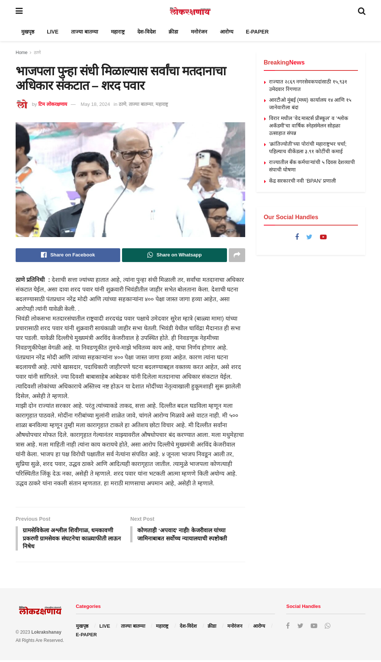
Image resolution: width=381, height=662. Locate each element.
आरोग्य (226, 32)
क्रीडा (173, 32)
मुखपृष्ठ (27, 32)
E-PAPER (257, 32)
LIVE (52, 32)
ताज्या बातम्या (84, 32)
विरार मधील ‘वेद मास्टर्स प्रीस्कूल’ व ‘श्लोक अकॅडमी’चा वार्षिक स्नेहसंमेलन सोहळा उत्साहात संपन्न (308, 125)
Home (22, 52)
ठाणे (37, 52)
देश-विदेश (146, 32)
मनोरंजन (199, 32)
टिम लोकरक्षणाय (52, 104)
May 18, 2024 (95, 104)
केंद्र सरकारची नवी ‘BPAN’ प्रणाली (302, 181)
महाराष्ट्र (118, 32)
